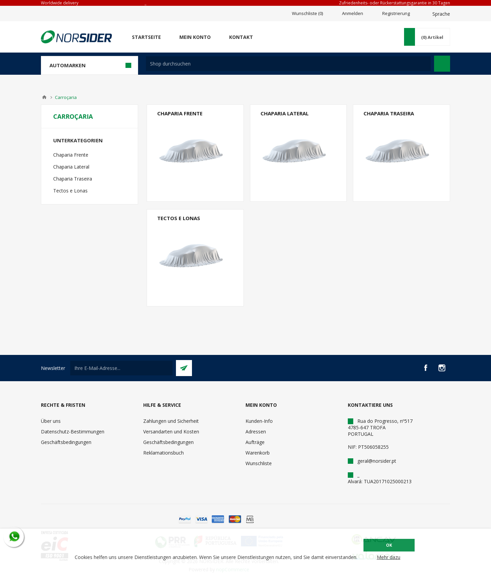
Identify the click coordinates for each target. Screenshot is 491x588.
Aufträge (255, 442)
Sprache (441, 14)
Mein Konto (195, 37)
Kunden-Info (259, 421)
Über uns (51, 421)
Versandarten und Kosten (171, 431)
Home (44, 97)
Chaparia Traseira (388, 113)
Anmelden (352, 13)
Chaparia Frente (180, 113)
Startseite (146, 37)
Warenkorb (258, 452)
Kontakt (241, 37)
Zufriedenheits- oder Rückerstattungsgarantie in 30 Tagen (394, 3)
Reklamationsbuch (163, 452)
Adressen (256, 431)
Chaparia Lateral (285, 113)
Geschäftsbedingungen (66, 442)
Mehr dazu (388, 557)
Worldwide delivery (59, 3)
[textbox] (288, 63)
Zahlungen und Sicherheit (171, 421)
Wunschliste (259, 463)
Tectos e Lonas (178, 218)
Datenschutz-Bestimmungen (72, 431)
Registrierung (396, 13)
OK (389, 545)
